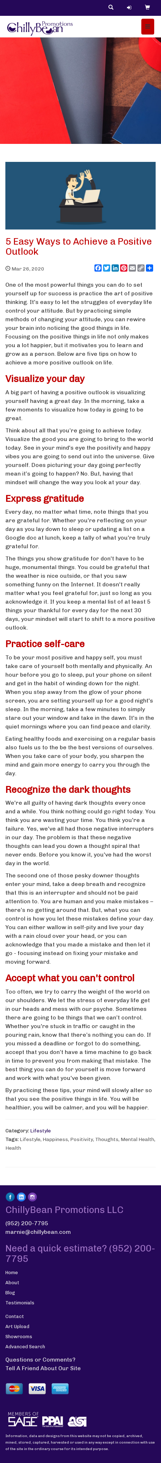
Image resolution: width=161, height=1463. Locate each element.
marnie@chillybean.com (38, 1231)
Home (11, 1272)
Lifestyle (40, 1131)
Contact (14, 1316)
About (12, 1282)
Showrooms (18, 1336)
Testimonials (19, 1302)
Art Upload (17, 1326)
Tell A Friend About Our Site (43, 1368)
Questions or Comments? (40, 1359)
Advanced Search (25, 1346)
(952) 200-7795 (26, 1223)
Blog (10, 1292)
